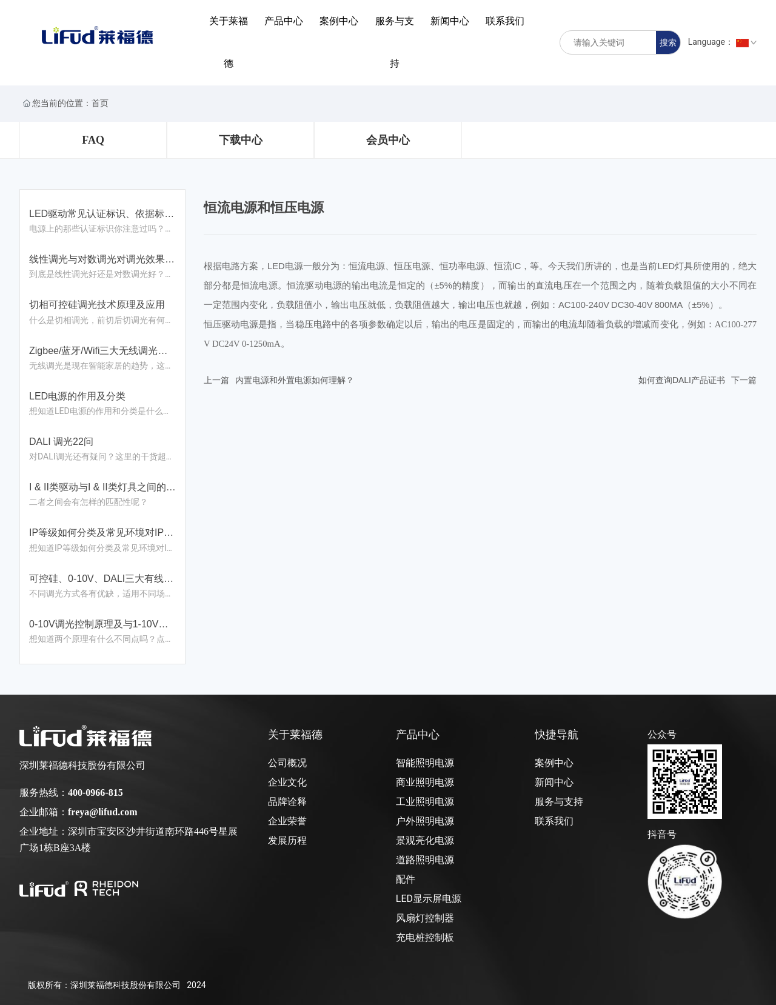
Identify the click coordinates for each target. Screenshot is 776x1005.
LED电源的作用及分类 (77, 396)
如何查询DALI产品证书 (681, 380)
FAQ (93, 140)
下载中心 (241, 140)
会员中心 (388, 140)
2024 (196, 985)
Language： (722, 42)
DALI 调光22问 (61, 441)
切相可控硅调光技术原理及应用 (97, 304)
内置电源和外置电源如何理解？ (294, 380)
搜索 (668, 42)
